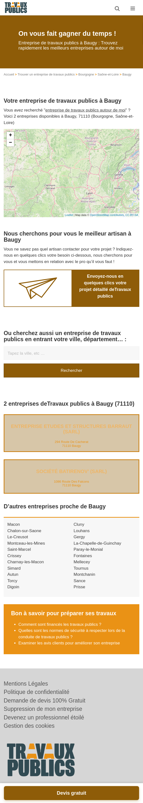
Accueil (9, 74)
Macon (13, 524)
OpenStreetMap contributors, (107, 214)
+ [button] (10, 135)
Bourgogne (86, 74)
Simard (14, 568)
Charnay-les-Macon (25, 562)
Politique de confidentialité (36, 692)
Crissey (14, 555)
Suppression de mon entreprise (43, 709)
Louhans (82, 530)
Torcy (12, 580)
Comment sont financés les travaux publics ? (59, 624)
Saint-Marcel (19, 549)
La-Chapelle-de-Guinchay (97, 543)
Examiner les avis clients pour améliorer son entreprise (69, 643)
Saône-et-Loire (108, 74)
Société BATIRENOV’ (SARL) (71, 471)
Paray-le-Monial (88, 549)
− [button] (10, 143)
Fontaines (83, 555)
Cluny (79, 524)
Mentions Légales (26, 683)
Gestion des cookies (29, 726)
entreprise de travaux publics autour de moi (85, 110)
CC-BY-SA (131, 214)
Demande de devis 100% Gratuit (44, 700)
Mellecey (82, 562)
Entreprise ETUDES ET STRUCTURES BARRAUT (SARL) (71, 429)
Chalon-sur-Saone (24, 530)
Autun (12, 574)
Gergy (79, 537)
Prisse (79, 587)
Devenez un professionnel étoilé (44, 717)
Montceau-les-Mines (26, 543)
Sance (80, 580)
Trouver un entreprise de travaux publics (46, 74)
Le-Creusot (17, 537)
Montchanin (84, 574)
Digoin (13, 587)
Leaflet (69, 214)
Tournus (81, 568)
